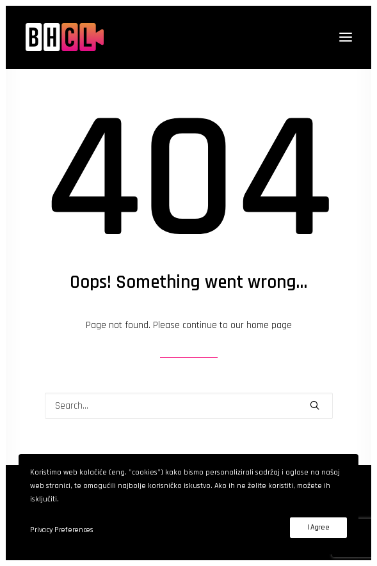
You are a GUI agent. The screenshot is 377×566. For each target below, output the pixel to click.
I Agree (318, 527)
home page (269, 325)
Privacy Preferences (61, 530)
